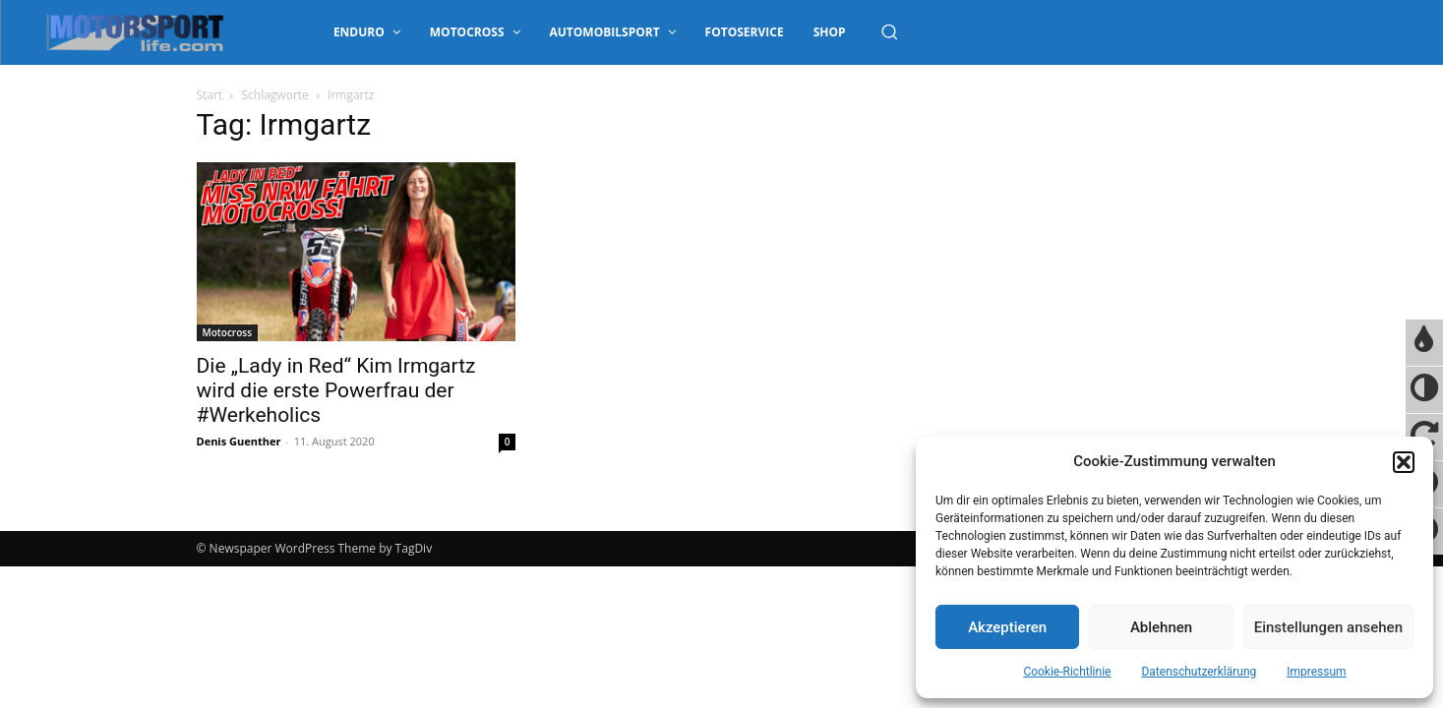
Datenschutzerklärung (1198, 671)
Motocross (228, 332)
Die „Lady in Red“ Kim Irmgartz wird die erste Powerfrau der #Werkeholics (336, 390)
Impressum (1316, 671)
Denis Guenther (239, 441)
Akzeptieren (1007, 627)
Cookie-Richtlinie (1067, 671)
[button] (1403, 462)
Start (210, 95)
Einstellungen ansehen (1328, 627)
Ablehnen (1161, 627)
